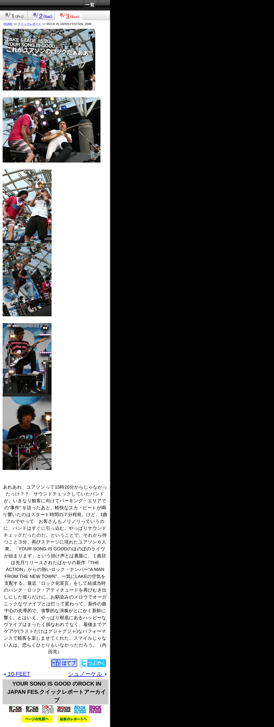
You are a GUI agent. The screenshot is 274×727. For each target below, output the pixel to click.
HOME (7, 24)
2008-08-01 (14, 15)
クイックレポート (29, 24)
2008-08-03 (69, 15)
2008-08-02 (41, 15)
